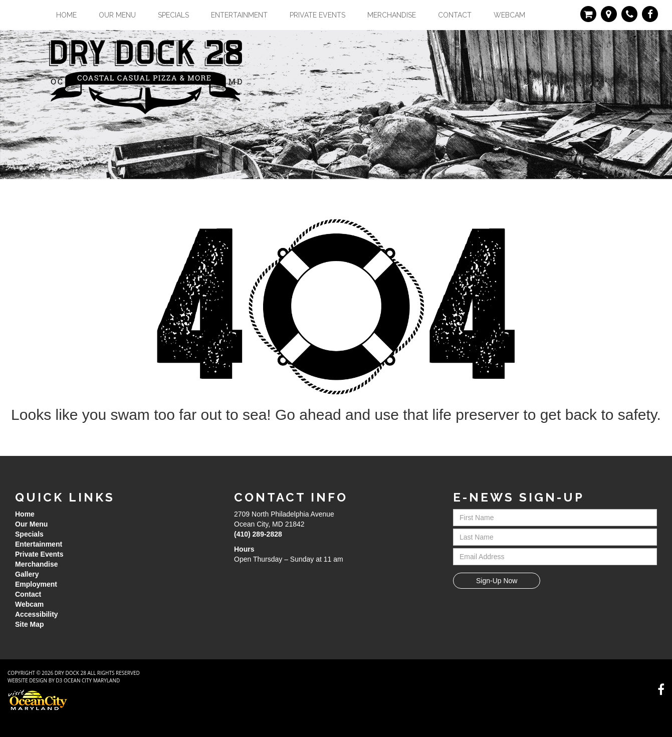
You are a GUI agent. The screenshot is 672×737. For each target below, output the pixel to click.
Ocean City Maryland (92, 680)
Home (66, 15)
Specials (173, 15)
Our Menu (117, 15)
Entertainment (239, 15)
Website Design (27, 680)
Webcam (509, 15)
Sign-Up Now (496, 581)
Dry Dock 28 (70, 672)
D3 (59, 680)
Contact (455, 15)
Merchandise (391, 15)
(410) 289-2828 (258, 534)
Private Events (317, 15)
